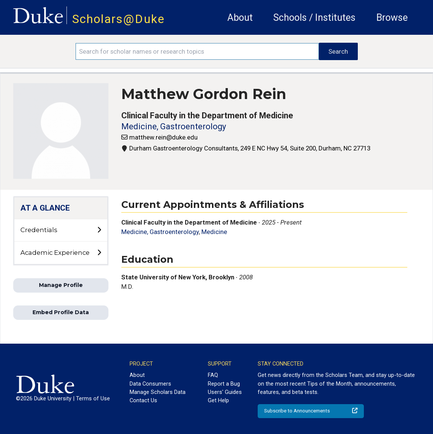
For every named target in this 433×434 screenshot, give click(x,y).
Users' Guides (225, 392)
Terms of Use (93, 398)
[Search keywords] (197, 51)
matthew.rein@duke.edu (163, 137)
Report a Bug (224, 383)
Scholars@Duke (118, 19)
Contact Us (143, 400)
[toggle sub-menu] (99, 230)
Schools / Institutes (314, 17)
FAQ (213, 375)
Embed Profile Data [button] (60, 312)
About (240, 17)
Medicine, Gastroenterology (173, 126)
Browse (392, 17)
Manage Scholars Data (158, 392)
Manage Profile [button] (61, 285)
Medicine (214, 232)
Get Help (218, 400)
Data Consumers (150, 383)
